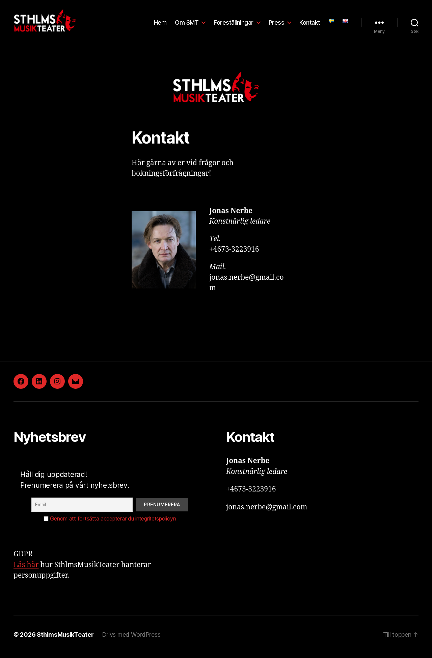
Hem (160, 24)
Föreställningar (233, 24)
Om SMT (186, 24)
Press (277, 24)
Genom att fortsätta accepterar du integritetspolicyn (113, 523)
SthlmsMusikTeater (65, 638)
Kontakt (309, 24)
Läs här (26, 569)
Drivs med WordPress (131, 638)
